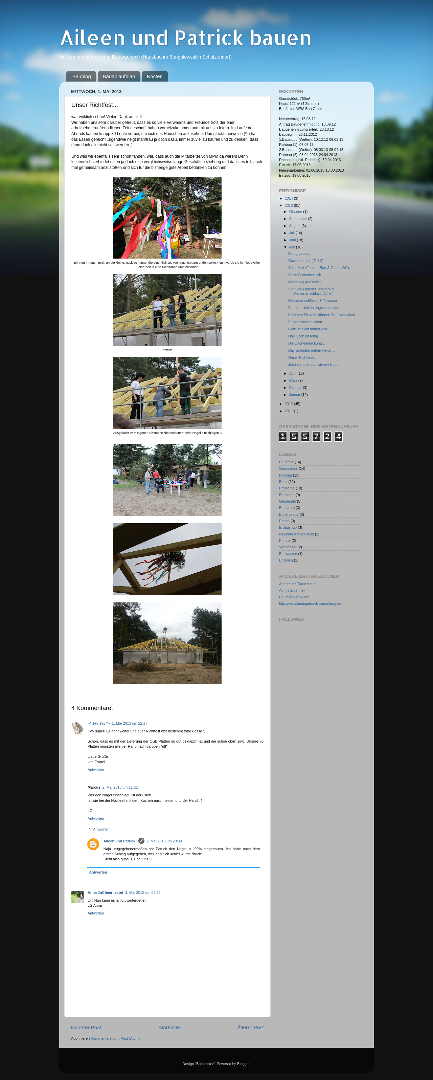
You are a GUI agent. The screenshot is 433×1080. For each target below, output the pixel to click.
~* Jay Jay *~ (99, 723)
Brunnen (286, 560)
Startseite (169, 1027)
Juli (292, 233)
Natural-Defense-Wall (296, 534)
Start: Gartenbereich (304, 275)
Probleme (287, 488)
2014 (289, 198)
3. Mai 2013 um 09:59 (142, 892)
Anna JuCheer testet (105, 892)
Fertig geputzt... (301, 253)
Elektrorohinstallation (305, 322)
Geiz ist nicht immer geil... (309, 329)
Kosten (155, 76)
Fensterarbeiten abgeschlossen (313, 308)
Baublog (81, 76)
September (298, 219)
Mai (292, 247)
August (295, 226)
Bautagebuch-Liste (294, 597)
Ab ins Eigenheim (293, 590)
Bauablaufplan (119, 76)
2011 (289, 411)
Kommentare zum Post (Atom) (115, 1038)
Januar (295, 395)
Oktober (296, 212)
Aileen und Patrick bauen (185, 37)
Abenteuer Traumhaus (297, 584)
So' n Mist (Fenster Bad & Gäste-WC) (318, 268)
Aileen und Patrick (120, 841)
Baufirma (286, 462)
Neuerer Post (86, 1027)
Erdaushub (288, 527)
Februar (296, 387)
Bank (283, 482)
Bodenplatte (289, 514)
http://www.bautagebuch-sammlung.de (310, 603)
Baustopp (287, 495)
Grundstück (288, 468)
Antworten (96, 770)
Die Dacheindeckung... (306, 343)
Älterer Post (250, 1027)
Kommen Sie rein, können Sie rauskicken (321, 315)
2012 (289, 404)
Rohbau (285, 475)
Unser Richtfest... (302, 357)
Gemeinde (287, 501)
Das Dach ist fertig (303, 336)
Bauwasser (288, 554)
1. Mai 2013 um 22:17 (129, 723)
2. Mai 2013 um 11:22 (120, 787)
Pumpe (285, 540)
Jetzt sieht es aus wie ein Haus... (314, 364)
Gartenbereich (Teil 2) (305, 261)
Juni (293, 240)
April (293, 373)
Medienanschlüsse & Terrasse (312, 301)
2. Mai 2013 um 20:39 (164, 841)
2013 (289, 205)
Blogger (243, 1064)
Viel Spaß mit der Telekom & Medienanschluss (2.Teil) (311, 291)
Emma (284, 521)
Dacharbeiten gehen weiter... (311, 350)
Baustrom (287, 508)
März (293, 380)
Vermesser (288, 547)
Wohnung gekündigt (304, 282)
